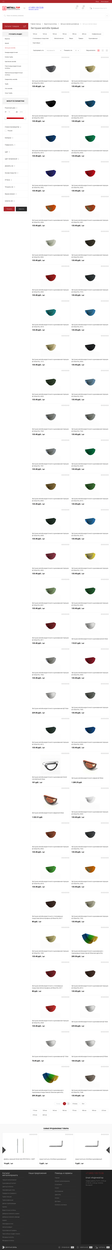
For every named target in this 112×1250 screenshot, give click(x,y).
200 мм (84, 34)
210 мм (104, 1110)
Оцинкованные (93, 38)
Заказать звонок (34, 9)
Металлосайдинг (7, 1227)
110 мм (35, 1110)
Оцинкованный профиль (9, 1230)
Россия (10, 130)
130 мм (54, 34)
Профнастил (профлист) (9, 1193)
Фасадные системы (8, 1240)
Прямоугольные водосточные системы (14, 74)
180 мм (84, 1110)
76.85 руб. (50, 1062)
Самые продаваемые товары (56, 1128)
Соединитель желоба (11, 79)
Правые (80, 38)
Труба (6, 84)
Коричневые (36, 43)
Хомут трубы (8, 93)
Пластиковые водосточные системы (13, 67)
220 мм (45, 1115)
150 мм (64, 34)
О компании (58, 1184)
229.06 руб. (50, 714)
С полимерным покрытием (41, 38)
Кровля (4, 1220)
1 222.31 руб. (50, 818)
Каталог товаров (15, 26)
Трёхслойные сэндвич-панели (11, 1234)
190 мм (94, 1110)
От (5, 112)
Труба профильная (7, 1200)
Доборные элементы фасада (10, 1217)
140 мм (54, 1110)
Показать (9, 209)
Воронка (7, 38)
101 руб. (50, 783)
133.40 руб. (50, 87)
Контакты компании (61, 1204)
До (17, 112)
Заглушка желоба (10, 48)
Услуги (57, 1188)
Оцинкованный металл (9, 1183)
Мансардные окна (7, 1223)
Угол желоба (8, 88)
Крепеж (4, 1207)
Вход (97, 1)
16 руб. (8, 1163)
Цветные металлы (7, 1186)
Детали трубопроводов (9, 1203)
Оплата (57, 1198)
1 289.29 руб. (90, 783)
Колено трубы (9, 57)
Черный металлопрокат (9, 1180)
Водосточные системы (9, 1210)
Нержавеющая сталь (8, 1190)
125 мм (45, 1110)
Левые (71, 38)
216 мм (35, 1115)
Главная (57, 1178)
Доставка (57, 1201)
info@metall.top (97, 1178)
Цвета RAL (58, 1194)
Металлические (59, 38)
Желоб (7, 43)
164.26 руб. (90, 1062)
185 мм (74, 34)
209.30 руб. (90, 957)
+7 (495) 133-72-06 (36, 7)
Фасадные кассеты (8, 1237)
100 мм (35, 34)
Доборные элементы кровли (10, 1213)
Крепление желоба (10, 61)
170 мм (74, 1110)
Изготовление (59, 1191)
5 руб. (43, 1163)
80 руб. (50, 923)
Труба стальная (7, 1196)
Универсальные (96, 34)
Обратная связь (9, 1247)
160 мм (64, 1110)
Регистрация (104, 1)
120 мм (45, 34)
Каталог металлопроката (62, 1181)
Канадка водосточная (11, 52)
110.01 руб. (90, 644)
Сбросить (21, 209)
